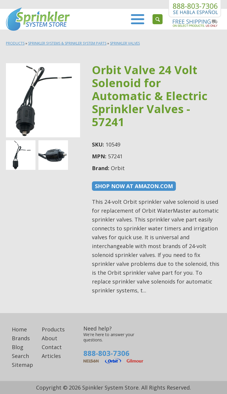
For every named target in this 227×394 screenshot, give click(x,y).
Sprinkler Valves (125, 43)
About (49, 338)
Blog (17, 347)
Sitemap (22, 364)
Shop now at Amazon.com (134, 186)
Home (19, 329)
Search (20, 355)
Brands (21, 338)
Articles (51, 355)
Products (15, 43)
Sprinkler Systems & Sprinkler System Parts (67, 43)
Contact (52, 347)
